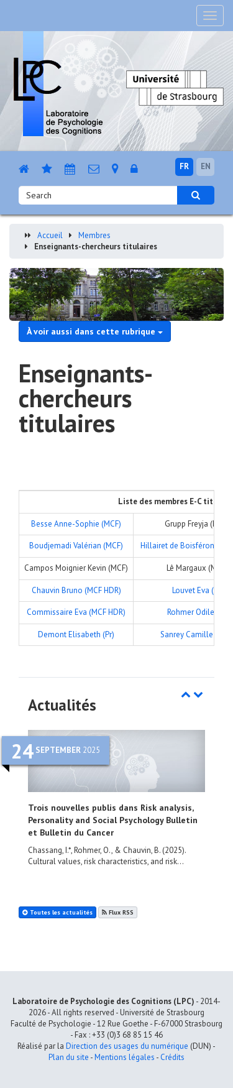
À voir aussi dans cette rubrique (95, 331)
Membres (94, 235)
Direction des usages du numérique (127, 1046)
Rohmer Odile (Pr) (197, 612)
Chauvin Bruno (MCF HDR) (76, 590)
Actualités (62, 705)
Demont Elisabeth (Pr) (76, 634)
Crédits (172, 1057)
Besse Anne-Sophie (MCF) (76, 524)
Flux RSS (118, 912)
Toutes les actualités (57, 912)
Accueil (50, 235)
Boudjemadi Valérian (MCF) (76, 545)
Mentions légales (124, 1057)
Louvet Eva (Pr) (197, 590)
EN (206, 166)
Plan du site (68, 1057)
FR (184, 166)
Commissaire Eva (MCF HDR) (76, 612)
